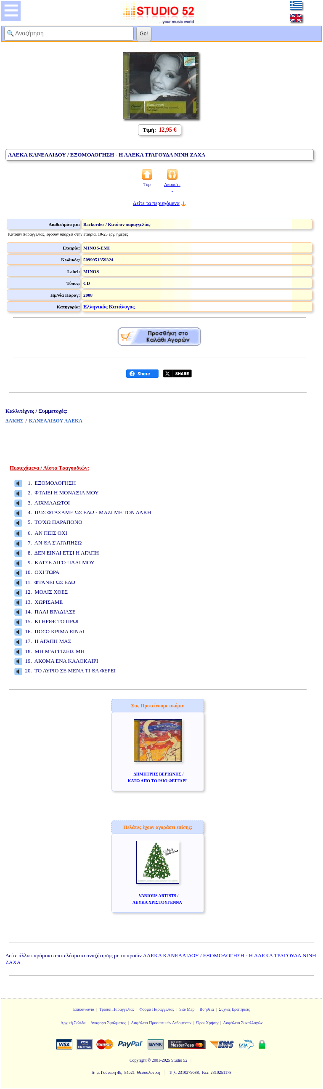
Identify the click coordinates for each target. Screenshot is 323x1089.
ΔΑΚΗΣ (14, 421)
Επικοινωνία (83, 1009)
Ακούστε (172, 187)
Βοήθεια (207, 1009)
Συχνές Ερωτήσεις (234, 1009)
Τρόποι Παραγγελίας (117, 1009)
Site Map (186, 1009)
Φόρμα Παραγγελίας (156, 1009)
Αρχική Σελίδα (73, 1022)
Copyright (138, 1060)
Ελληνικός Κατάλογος (109, 306)
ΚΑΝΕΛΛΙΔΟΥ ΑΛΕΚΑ (55, 421)
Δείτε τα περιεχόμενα (156, 203)
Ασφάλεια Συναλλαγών (242, 1022)
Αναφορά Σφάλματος (108, 1022)
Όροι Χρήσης (207, 1022)
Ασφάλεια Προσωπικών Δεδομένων (161, 1022)
